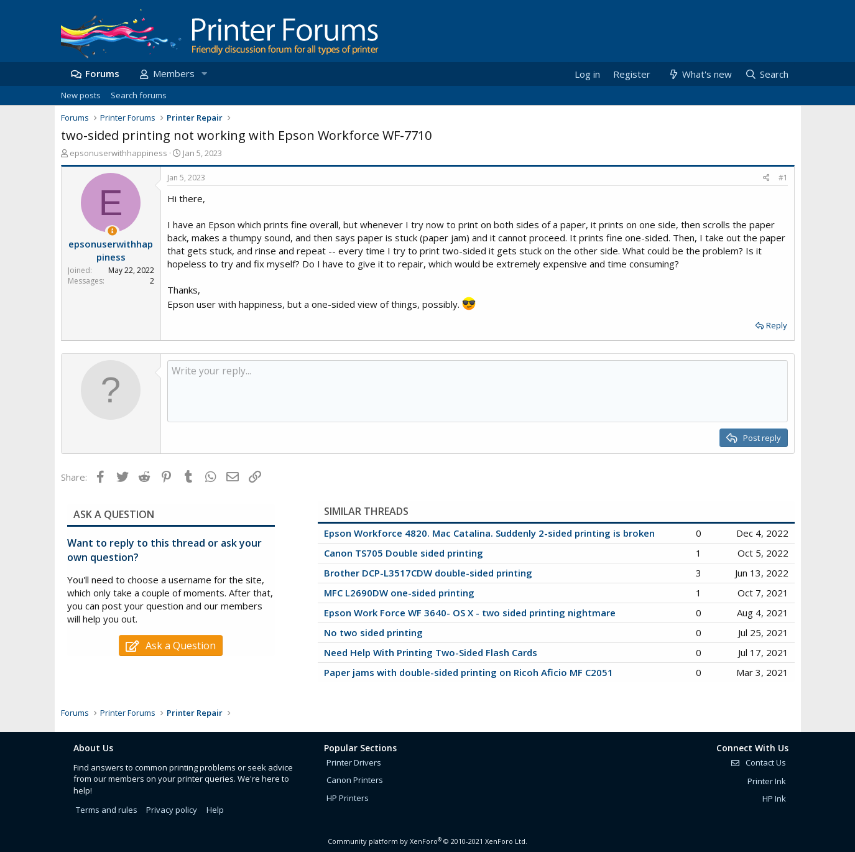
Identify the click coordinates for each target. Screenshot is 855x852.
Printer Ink (766, 781)
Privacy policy (171, 809)
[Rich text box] (477, 391)
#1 (783, 177)
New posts (81, 95)
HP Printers (347, 797)
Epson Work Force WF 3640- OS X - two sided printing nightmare (470, 612)
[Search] (766, 74)
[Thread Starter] (112, 231)
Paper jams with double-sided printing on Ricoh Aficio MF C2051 (468, 672)
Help (215, 809)
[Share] (766, 178)
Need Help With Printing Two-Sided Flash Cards (430, 652)
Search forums (139, 95)
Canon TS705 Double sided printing (403, 553)
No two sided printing (373, 632)
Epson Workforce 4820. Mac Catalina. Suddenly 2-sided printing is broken (489, 533)
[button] (204, 73)
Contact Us (758, 762)
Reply (776, 325)
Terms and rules (106, 809)
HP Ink (774, 798)
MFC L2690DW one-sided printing (399, 592)
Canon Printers (354, 779)
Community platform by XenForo (427, 841)
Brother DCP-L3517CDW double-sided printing (428, 573)
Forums (102, 73)
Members (174, 73)
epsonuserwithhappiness (118, 153)
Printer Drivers (353, 762)
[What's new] (700, 74)
